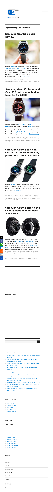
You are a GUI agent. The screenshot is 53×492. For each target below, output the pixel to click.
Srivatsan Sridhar (9, 79)
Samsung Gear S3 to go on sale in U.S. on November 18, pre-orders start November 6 (22, 152)
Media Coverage (9, 469)
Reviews (25, 79)
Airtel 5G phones (11, 405)
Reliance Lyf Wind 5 (12, 447)
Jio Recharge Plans (12, 409)
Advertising (8, 472)
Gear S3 (10, 195)
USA (6, 195)
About (7, 465)
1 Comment (11, 141)
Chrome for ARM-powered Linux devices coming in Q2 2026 (23, 382)
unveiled (13, 184)
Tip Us (7, 479)
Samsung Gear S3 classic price (23, 138)
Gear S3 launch (29, 195)
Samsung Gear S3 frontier (19, 140)
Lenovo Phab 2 (11, 437)
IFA (23, 258)
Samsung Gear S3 (9, 196)
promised (30, 126)
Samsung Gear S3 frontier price (24, 198)
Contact (7, 475)
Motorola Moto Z (11, 443)
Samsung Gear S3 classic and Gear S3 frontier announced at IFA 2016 (22, 210)
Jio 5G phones (10, 407)
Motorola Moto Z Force (13, 445)
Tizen (37, 194)
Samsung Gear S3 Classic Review (24, 81)
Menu (45, 13)
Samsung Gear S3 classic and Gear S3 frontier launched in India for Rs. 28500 (22, 92)
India (24, 137)
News (26, 137)
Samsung (29, 79)
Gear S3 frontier (20, 68)
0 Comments (36, 81)
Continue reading (27, 76)
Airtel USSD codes (11, 411)
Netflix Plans (10, 403)
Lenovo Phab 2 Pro (12, 441)
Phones (7, 459)
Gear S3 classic (10, 68)
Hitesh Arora (8, 194)
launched (13, 66)
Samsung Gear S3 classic (10, 81)
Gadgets (7, 462)
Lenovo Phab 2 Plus (12, 439)
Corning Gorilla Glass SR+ (19, 132)
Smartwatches (35, 79)
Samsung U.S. (12, 199)
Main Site (7, 455)
